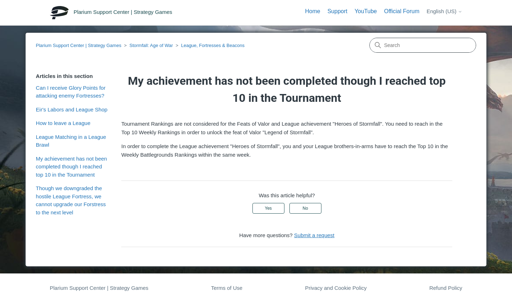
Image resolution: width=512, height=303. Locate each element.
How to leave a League (63, 123)
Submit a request (314, 235)
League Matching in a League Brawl (71, 141)
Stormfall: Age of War (151, 45)
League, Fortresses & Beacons (213, 45)
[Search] (423, 45)
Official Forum (401, 11)
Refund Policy (445, 288)
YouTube (365, 11)
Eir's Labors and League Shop (71, 109)
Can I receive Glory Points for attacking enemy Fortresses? (71, 92)
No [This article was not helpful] (305, 208)
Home (312, 11)
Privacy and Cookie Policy (336, 288)
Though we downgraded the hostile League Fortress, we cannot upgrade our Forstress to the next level (71, 200)
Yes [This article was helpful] (268, 208)
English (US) (444, 11)
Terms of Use (226, 288)
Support (337, 11)
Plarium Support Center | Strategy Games (78, 45)
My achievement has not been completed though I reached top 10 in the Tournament (71, 167)
